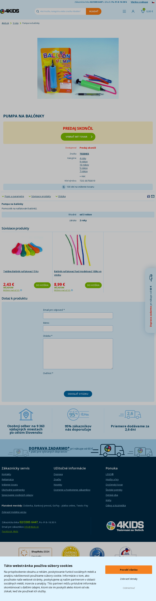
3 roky (16, 23)
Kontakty (6, 474)
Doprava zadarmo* (49, 448)
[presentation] (67, 382)
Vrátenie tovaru (10, 484)
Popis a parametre (14, 196)
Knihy (108, 500)
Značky (57, 479)
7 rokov (84, 171)
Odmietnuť (129, 587)
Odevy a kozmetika (116, 505)
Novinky (58, 484)
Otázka (62, 196)
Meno (46, 322)
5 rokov (84, 168)
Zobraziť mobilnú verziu (14, 512)
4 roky (83, 158)
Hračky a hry (112, 479)
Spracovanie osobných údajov (17, 495)
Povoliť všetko (129, 569)
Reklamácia (8, 479)
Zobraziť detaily (128, 578)
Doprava (58, 474)
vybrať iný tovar (79, 136)
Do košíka (42, 285)
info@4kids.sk (31, 526)
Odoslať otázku (78, 393)
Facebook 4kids (10, 531)
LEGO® (110, 474)
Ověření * (48, 373)
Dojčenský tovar (114, 484)
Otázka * (47, 335)
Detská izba (112, 495)
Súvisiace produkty (41, 196)
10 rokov (84, 164)
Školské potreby (114, 489)
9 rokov (84, 161)
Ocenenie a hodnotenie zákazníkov (72, 489)
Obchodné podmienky (13, 489)
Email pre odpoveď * (54, 309)
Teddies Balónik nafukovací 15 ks (20, 271)
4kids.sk (5, 23)
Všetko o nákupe (139, 2)
